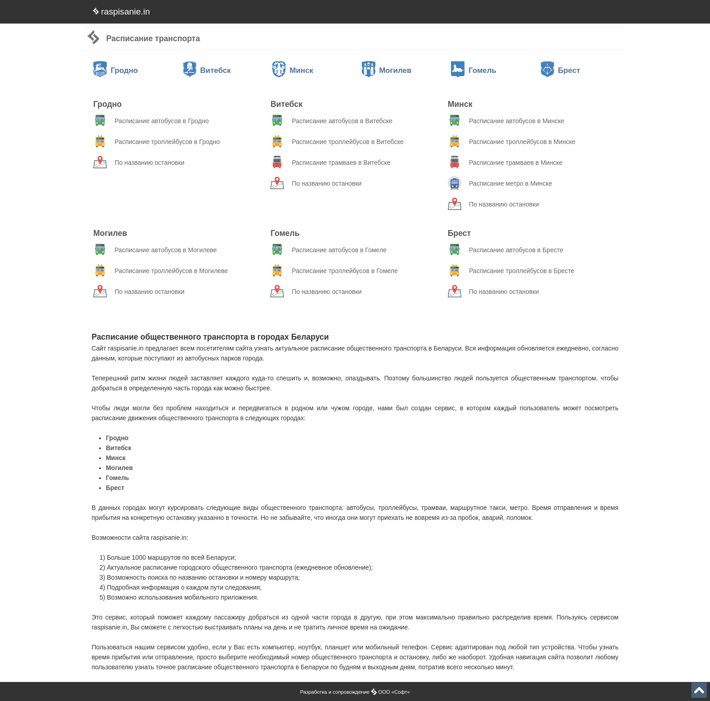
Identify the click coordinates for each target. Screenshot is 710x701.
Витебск (207, 70)
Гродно (115, 70)
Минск (292, 70)
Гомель (473, 70)
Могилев (387, 70)
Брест (560, 70)
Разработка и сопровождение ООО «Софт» (355, 692)
